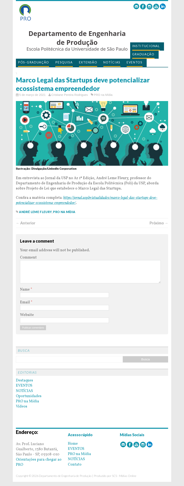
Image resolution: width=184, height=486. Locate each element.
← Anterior (25, 223)
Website (27, 315)
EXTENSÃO (88, 62)
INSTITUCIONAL (146, 46)
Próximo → (159, 223)
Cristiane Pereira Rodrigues (69, 94)
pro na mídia (64, 212)
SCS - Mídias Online (124, 476)
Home (73, 443)
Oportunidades (28, 396)
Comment (28, 257)
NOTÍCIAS (111, 62)
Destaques (24, 380)
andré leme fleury (35, 212)
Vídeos (21, 406)
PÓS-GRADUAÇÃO (33, 62)
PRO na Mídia (103, 94)
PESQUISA (64, 62)
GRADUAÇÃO (143, 54)
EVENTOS (135, 62)
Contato (74, 464)
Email (25, 302)
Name (25, 289)
